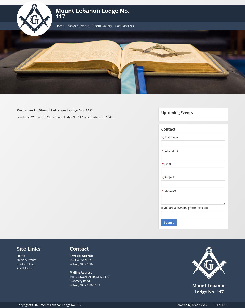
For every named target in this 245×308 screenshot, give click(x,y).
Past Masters (124, 26)
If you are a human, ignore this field (184, 208)
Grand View (199, 305)
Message (168, 191)
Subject (167, 177)
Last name (169, 151)
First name (169, 137)
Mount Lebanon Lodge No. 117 (92, 13)
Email (166, 164)
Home (60, 26)
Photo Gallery (102, 26)
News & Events (78, 26)
